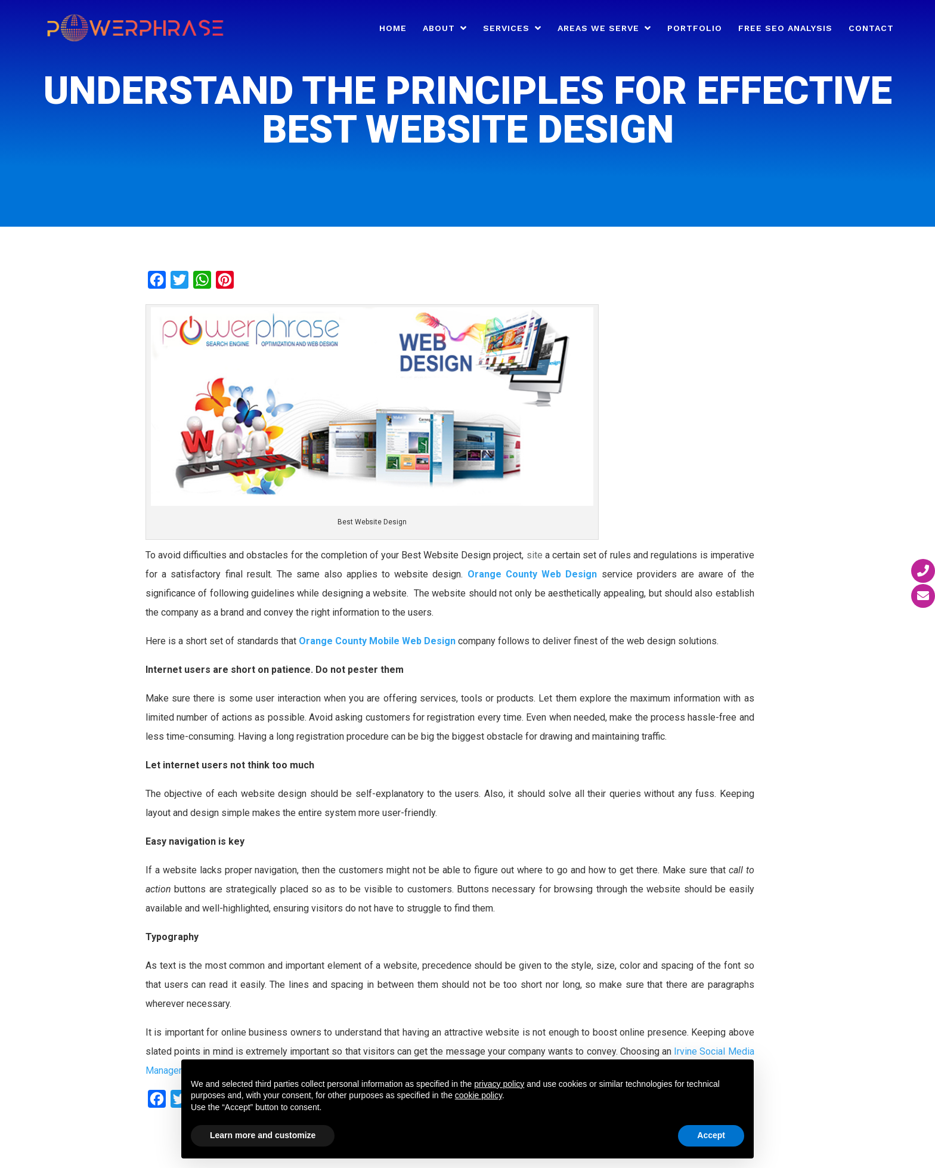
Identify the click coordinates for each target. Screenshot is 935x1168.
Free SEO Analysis (785, 28)
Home (393, 28)
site (535, 555)
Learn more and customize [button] (262, 1135)
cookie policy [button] (478, 1095)
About (439, 28)
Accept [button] (711, 1135)
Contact (871, 28)
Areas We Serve (598, 28)
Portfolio (694, 28)
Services (506, 28)
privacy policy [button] (499, 1084)
